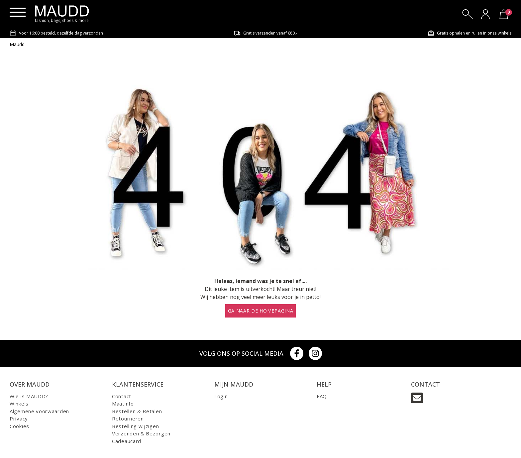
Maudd (17, 44)
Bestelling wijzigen (135, 426)
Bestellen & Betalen (137, 411)
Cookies (19, 426)
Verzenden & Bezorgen (141, 433)
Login (221, 396)
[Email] (417, 398)
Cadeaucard (126, 441)
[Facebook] (296, 353)
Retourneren (128, 418)
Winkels (19, 403)
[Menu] (17, 12)
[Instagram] (315, 353)
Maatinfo (123, 403)
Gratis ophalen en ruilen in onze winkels (469, 33)
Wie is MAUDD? (29, 396)
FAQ (322, 396)
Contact (121, 396)
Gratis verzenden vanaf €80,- (265, 33)
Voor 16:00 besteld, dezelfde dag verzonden (56, 33)
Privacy (19, 418)
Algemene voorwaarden (39, 411)
